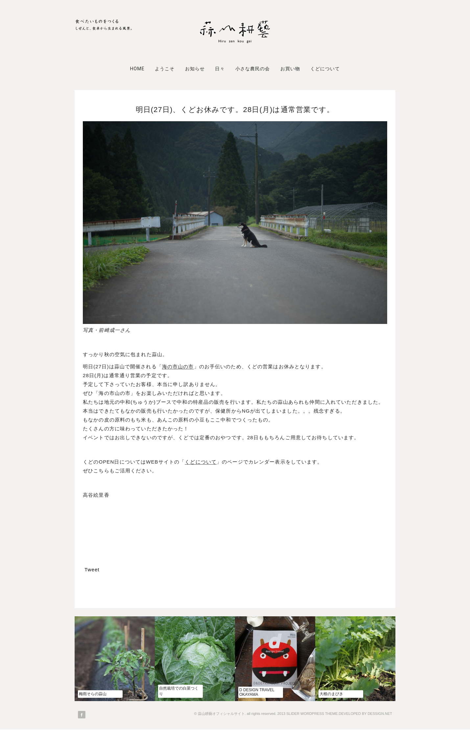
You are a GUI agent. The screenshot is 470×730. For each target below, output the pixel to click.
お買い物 (290, 68)
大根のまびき (331, 694)
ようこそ (165, 68)
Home (137, 68)
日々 (220, 68)
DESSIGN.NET (379, 714)
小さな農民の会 (252, 68)
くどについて (325, 68)
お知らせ (195, 68)
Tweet (92, 569)
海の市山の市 (178, 366)
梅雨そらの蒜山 (92, 694)
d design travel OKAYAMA (256, 692)
